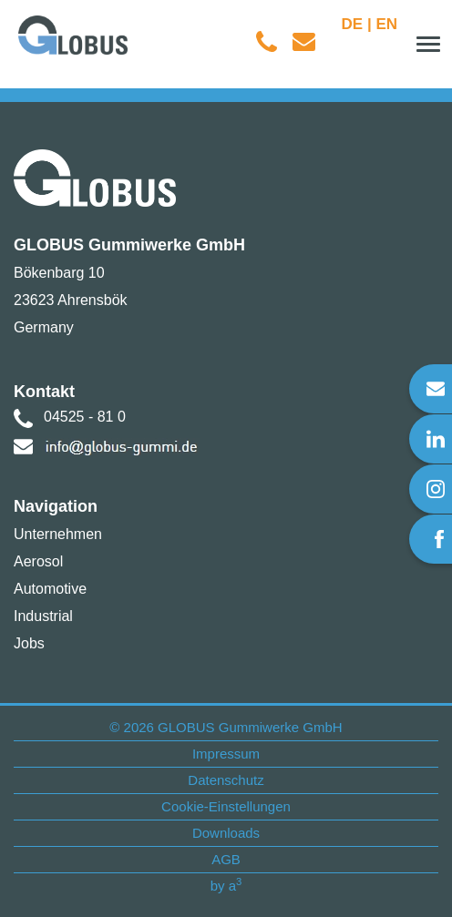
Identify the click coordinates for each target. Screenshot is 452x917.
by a (226, 885)
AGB (226, 859)
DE (353, 24)
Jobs (29, 643)
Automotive (50, 588)
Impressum (226, 753)
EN (386, 24)
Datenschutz (225, 780)
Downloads (226, 833)
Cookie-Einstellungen (226, 806)
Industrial (43, 616)
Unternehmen (58, 534)
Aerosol (38, 561)
